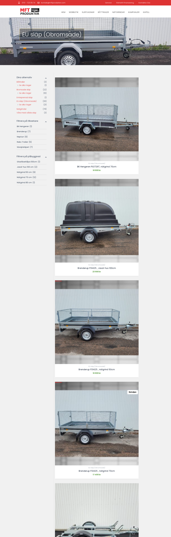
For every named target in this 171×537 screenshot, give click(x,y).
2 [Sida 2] (63, 398)
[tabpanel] (36, 425)
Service (108, 2)
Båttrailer (21, 82)
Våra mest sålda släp (26, 112)
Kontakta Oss (144, 2)
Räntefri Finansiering (125, 2)
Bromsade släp (24, 89)
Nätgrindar (21, 109)
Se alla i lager (25, 85)
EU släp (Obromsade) (26, 101)
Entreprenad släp (25, 97)
